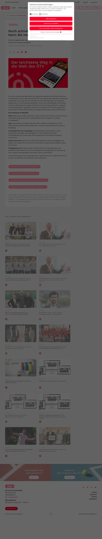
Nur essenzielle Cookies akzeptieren (51, 28)
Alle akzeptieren (51, 19)
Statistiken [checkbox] (45, 14)
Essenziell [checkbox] (35, 14)
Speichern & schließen (51, 23)
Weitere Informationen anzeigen (51, 32)
